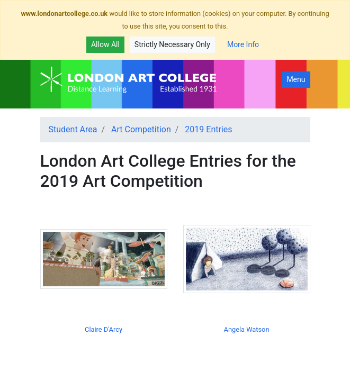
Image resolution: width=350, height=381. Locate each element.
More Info (243, 44)
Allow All (105, 44)
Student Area (73, 129)
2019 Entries (208, 129)
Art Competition (141, 129)
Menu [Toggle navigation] (295, 79)
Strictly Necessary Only (172, 44)
